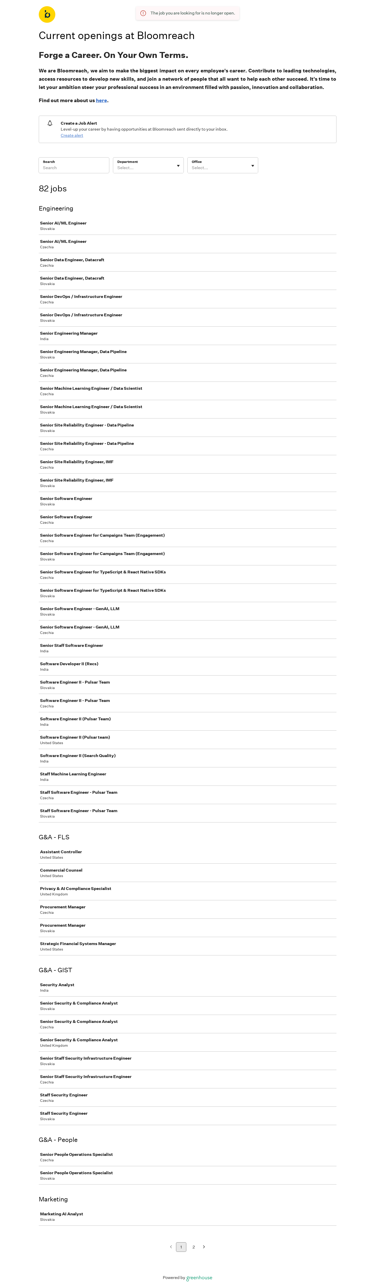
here (101, 100)
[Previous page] (171, 1247)
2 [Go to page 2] (194, 1247)
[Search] (74, 168)
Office (197, 162)
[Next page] (204, 1247)
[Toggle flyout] (178, 166)
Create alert (72, 135)
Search (49, 162)
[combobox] (117, 168)
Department (127, 162)
